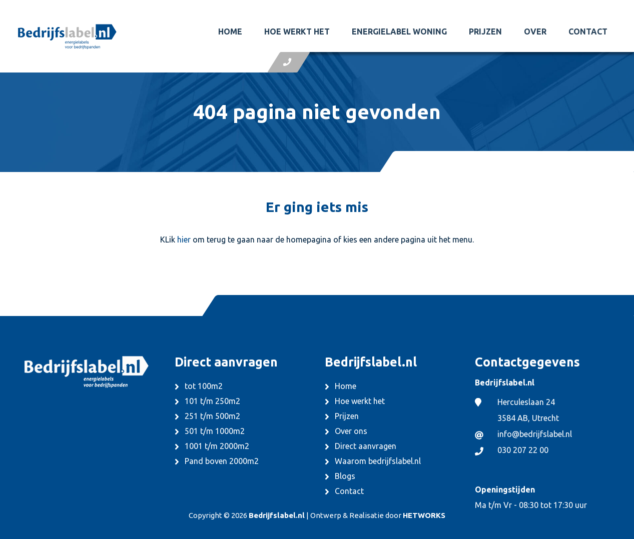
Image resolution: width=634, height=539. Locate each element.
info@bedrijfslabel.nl (534, 434)
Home (230, 31)
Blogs (345, 476)
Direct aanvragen (365, 446)
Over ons (351, 431)
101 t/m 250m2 (212, 401)
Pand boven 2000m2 (222, 461)
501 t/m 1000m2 (215, 431)
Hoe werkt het (297, 31)
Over (535, 31)
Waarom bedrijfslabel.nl (378, 461)
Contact (587, 31)
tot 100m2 (204, 386)
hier (184, 239)
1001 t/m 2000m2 (217, 446)
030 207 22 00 (522, 450)
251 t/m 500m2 (212, 416)
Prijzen (485, 31)
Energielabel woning (399, 31)
